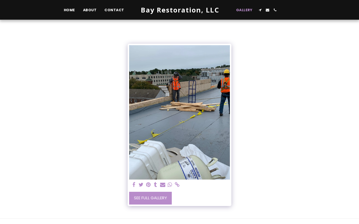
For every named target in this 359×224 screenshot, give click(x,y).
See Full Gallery (150, 198)
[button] (260, 10)
